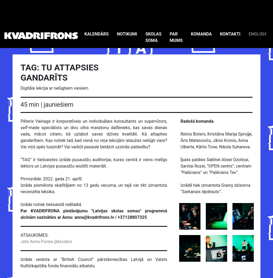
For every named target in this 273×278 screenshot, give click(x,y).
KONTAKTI (230, 34)
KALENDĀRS (97, 34)
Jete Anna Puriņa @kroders (46, 241)
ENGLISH (257, 34)
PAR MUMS (176, 37)
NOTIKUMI (127, 34)
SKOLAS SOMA (153, 37)
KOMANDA (201, 34)
